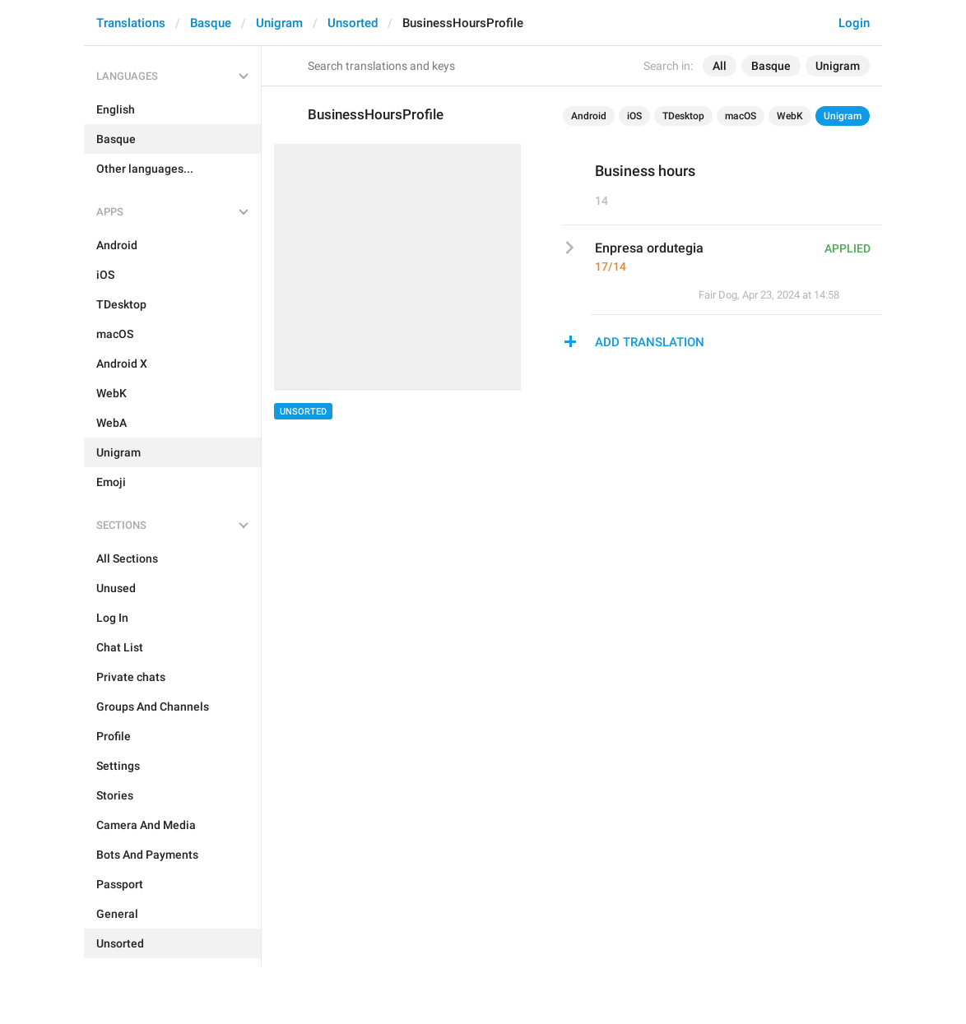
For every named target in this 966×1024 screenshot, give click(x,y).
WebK (790, 116)
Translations (130, 23)
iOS (634, 116)
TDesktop (683, 116)
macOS (740, 116)
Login (854, 23)
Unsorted (352, 23)
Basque (210, 23)
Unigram (279, 23)
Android (588, 116)
